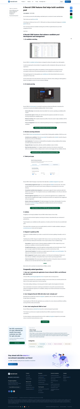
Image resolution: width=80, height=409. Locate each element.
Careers (64, 378)
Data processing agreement (56, 377)
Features (29, 1)
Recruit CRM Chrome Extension (14, 387)
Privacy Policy (70, 406)
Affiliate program (66, 377)
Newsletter (40, 390)
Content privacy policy (55, 375)
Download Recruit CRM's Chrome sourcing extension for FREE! (45, 152)
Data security (53, 378)
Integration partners (30, 389)
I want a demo (45, 321)
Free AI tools (41, 377)
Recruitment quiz (41, 382)
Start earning (17, 342)
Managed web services (30, 387)
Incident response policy (55, 384)
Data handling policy (54, 380)
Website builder (29, 378)
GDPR (52, 382)
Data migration (28, 383)
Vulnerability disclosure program (55, 390)
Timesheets (28, 377)
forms (52, 184)
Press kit (65, 380)
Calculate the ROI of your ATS (43, 389)
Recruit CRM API (29, 385)
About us (64, 375)
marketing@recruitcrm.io (13, 397)
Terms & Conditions (63, 406)
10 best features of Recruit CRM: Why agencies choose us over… (45, 208)
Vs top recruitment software (43, 384)
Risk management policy (55, 385)
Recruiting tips (40, 346)
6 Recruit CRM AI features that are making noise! (45, 127)
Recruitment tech (32, 346)
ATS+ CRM (28, 375)
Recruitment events (41, 378)
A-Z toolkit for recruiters (42, 375)
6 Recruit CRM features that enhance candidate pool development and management (13, 12)
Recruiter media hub (41, 380)
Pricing (36, 1)
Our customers (41, 392)
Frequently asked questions (13, 15)
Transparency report (54, 387)
